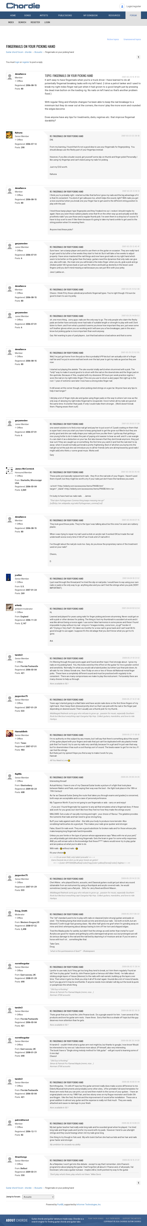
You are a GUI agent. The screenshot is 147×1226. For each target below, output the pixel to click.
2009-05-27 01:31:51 (131, 658)
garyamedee (21, 243)
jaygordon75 (21, 696)
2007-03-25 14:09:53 (131, 315)
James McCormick (24, 469)
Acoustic (38, 52)
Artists (44, 15)
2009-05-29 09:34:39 (130, 777)
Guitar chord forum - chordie (19, 52)
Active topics (113, 39)
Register (35, 22)
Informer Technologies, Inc (89, 1204)
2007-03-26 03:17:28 (131, 423)
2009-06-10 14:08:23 (131, 1123)
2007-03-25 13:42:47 (131, 246)
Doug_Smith (21, 911)
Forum (133, 15)
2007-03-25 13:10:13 (131, 191)
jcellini (18, 575)
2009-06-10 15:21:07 (131, 1160)
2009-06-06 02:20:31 (130, 1010)
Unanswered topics (132, 39)
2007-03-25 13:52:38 (130, 289)
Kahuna (18, 132)
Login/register (133, 6)
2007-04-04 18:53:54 (131, 608)
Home (13, 15)
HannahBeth (21, 731)
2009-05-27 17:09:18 (131, 734)
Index (11, 22)
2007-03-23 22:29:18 (130, 135)
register (25, 62)
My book (91, 15)
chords (137, 1222)
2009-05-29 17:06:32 (130, 914)
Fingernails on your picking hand (30, 46)
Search (22, 22)
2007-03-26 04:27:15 (131, 520)
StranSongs (21, 1157)
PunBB (60, 1204)
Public (65, 15)
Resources (114, 15)
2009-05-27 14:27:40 (131, 699)
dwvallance (20, 74)
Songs (27, 15)
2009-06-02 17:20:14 (131, 966)
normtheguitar (22, 963)
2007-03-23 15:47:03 (131, 77)
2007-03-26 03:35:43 (130, 472)
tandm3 (19, 655)
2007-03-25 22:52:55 (130, 352)
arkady (18, 605)
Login (47, 22)
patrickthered (22, 1120)
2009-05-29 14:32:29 (130, 878)
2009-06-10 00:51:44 (131, 1082)
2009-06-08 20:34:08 (130, 1040)
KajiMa (18, 774)
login (17, 62)
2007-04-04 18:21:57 (131, 578)
